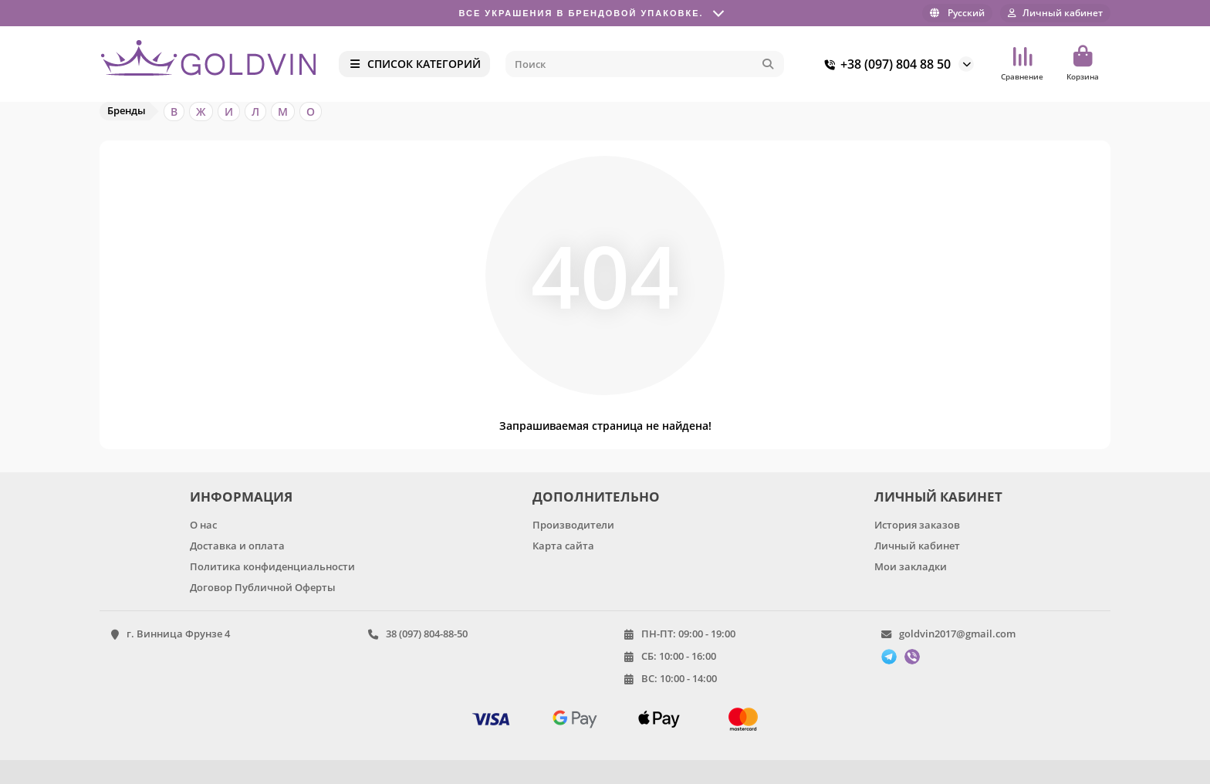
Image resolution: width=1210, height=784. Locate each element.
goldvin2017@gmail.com (957, 633)
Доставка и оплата (237, 546)
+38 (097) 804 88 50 (885, 64)
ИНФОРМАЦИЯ (241, 496)
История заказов (917, 525)
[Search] (645, 64)
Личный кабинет (917, 546)
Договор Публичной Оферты (263, 587)
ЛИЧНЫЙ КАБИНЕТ (938, 496)
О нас (203, 525)
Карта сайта (563, 546)
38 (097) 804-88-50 (427, 633)
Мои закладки (910, 566)
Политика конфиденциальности (272, 566)
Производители (573, 525)
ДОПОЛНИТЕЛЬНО (596, 496)
